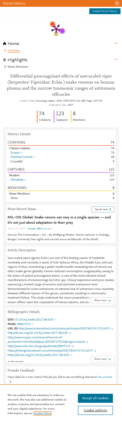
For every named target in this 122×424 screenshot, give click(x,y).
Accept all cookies (95, 398)
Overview (14, 50)
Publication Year (57, 105)
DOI (10, 319)
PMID (11, 324)
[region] (61, 404)
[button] (117, 3)
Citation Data (27, 101)
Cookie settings (95, 410)
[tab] (61, 42)
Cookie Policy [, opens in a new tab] (42, 413)
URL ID (12, 328)
